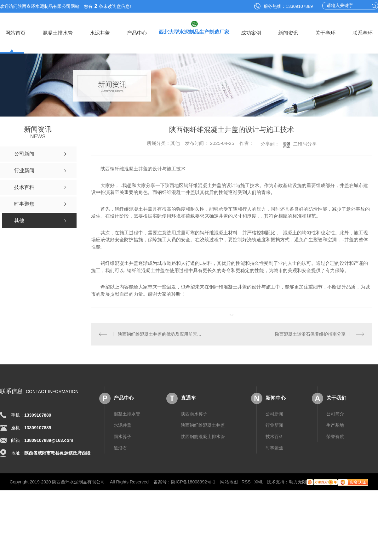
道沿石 (120, 447)
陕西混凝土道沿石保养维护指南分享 (310, 334)
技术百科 (274, 436)
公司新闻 (274, 413)
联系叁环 (362, 33)
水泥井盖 (100, 33)
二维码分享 (305, 143)
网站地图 (229, 481)
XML (258, 481)
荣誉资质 (335, 436)
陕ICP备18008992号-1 (193, 481)
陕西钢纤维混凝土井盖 (203, 424)
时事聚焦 (274, 447)
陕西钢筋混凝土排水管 (203, 436)
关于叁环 (325, 33)
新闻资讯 (288, 33)
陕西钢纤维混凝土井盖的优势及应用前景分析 (161, 334)
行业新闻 (274, 424)
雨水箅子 (122, 436)
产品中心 (137, 33)
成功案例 (251, 33)
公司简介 (335, 413)
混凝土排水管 (58, 33)
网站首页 (15, 33)
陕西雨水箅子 (194, 413)
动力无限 (297, 481)
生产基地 (335, 424)
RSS (246, 481)
